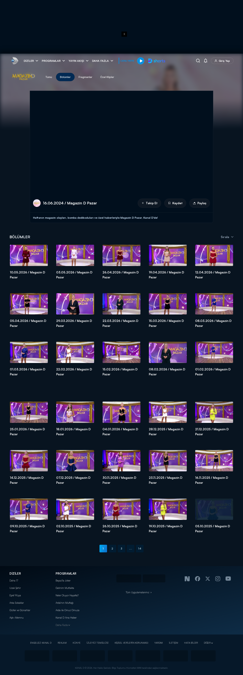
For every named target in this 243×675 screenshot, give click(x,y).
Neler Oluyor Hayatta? (67, 595)
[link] (14, 61)
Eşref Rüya (15, 595)
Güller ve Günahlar (19, 610)
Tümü (48, 77)
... (130, 548)
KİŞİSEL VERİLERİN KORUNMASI (131, 642)
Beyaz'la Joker (63, 580)
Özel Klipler (107, 77)
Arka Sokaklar (16, 602)
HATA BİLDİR (191, 642)
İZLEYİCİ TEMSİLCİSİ (97, 642)
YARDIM (158, 642)
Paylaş (199, 203)
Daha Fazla (62, 625)
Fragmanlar (85, 77)
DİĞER (207, 642)
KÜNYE (76, 642)
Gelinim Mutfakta (65, 587)
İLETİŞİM (173, 642)
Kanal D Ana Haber (66, 617)
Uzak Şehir (15, 587)
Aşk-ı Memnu (16, 617)
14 (139, 548)
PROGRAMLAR (66, 573)
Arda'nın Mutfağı (64, 602)
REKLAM (62, 642)
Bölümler (65, 77)
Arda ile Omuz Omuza (67, 610)
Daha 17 (13, 580)
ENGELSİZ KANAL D (41, 642)
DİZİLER (15, 573)
